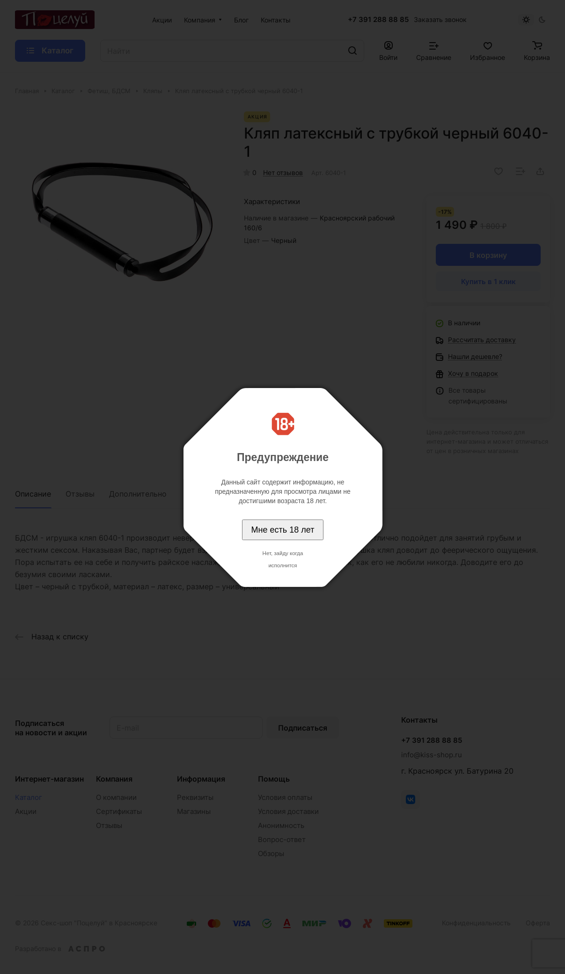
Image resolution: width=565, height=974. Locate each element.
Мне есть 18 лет (283, 530)
